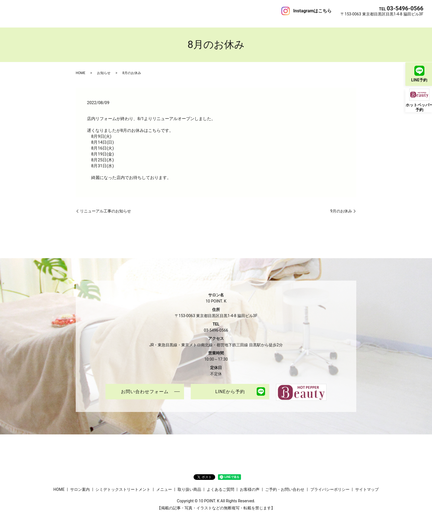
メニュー (115, 10)
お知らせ (104, 67)
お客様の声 (196, 10)
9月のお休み (341, 205)
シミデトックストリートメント (75, 10)
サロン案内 (34, 10)
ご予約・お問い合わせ (245, 10)
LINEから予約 (230, 386)
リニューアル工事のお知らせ (105, 205)
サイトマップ (367, 484)
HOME (14, 10)
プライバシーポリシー (330, 484)
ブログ (216, 10)
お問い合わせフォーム (145, 386)
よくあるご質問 (169, 10)
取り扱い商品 (139, 10)
